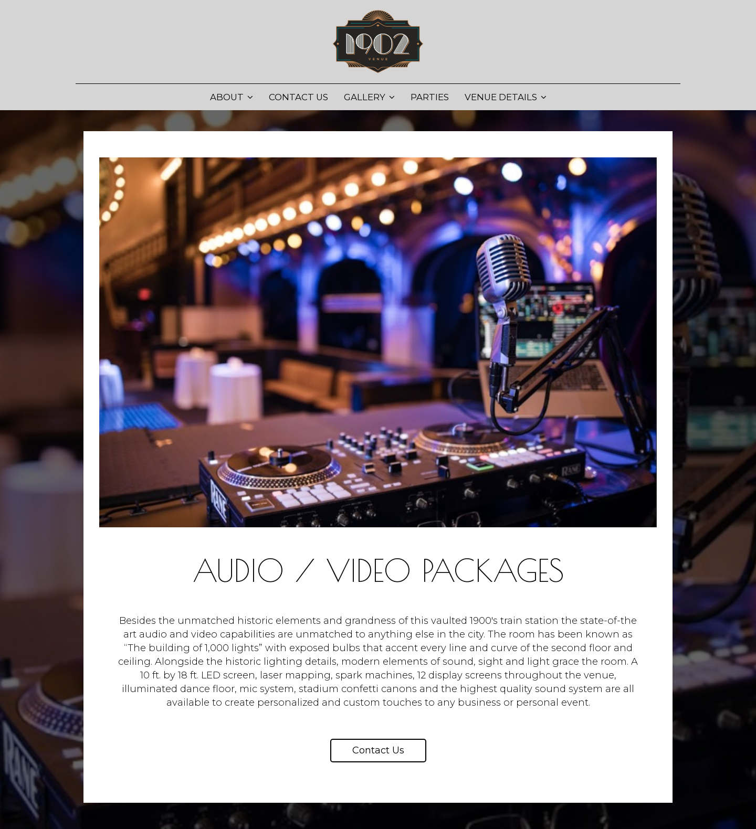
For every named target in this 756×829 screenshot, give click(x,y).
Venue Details (506, 97)
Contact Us (298, 97)
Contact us (378, 750)
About (231, 97)
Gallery (369, 97)
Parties (430, 97)
